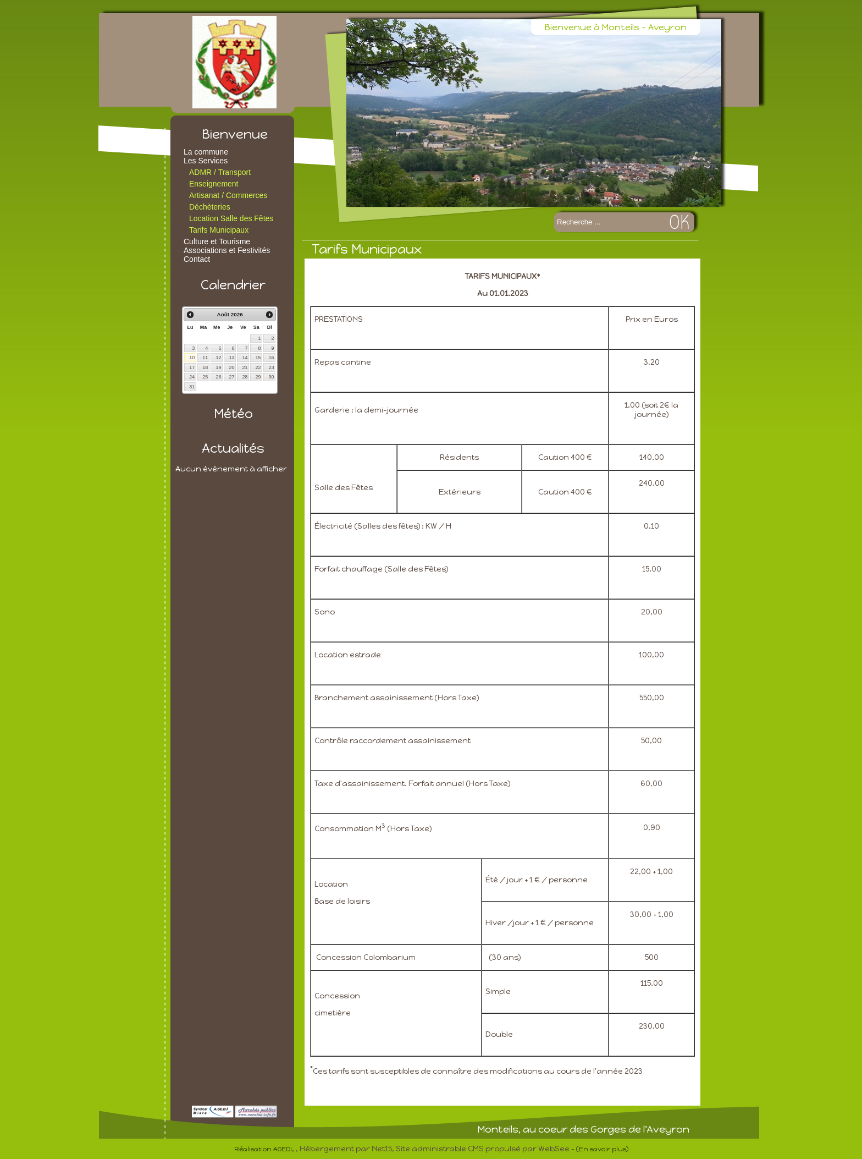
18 (205, 367)
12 (218, 357)
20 (231, 367)
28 (244, 377)
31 (192, 386)
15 (258, 357)
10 (192, 357)
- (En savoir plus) (599, 1149)
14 (244, 357)
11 (205, 357)
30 (271, 377)
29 (258, 377)
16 (271, 357)
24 (192, 377)
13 (231, 357)
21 (244, 367)
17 (192, 367)
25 (205, 377)
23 (271, 367)
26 (218, 377)
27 (231, 377)
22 (258, 367)
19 (218, 367)
